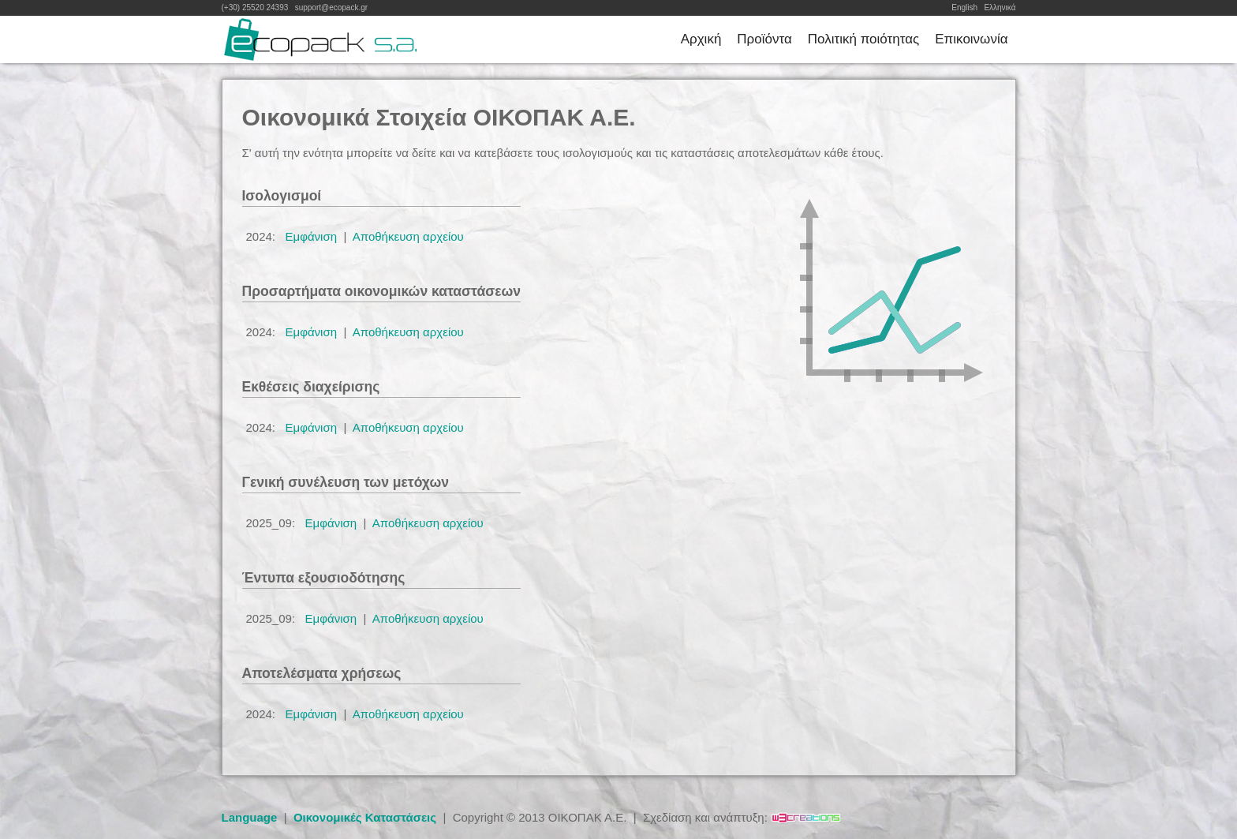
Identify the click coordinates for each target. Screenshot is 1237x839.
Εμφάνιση (311, 236)
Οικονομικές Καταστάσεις (364, 817)
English (964, 7)
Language (250, 817)
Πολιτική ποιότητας (863, 39)
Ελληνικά (999, 7)
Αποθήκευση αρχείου (408, 236)
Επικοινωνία (971, 39)
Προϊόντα (764, 39)
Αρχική (701, 39)
